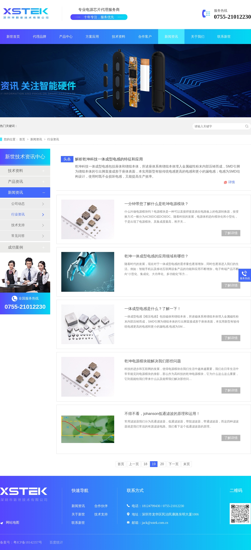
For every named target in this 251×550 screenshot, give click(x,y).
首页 (22, 139)
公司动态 (18, 203)
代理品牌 (39, 36)
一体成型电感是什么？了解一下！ (152, 309)
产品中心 (66, 36)
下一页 (174, 464)
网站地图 (12, 522)
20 (162, 464)
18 (145, 464)
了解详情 (231, 233)
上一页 (134, 464)
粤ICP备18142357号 (27, 542)
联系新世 (224, 36)
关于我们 (197, 36)
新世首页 (13, 36)
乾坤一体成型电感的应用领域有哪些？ (156, 256)
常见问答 (18, 236)
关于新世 (78, 514)
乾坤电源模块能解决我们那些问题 (152, 361)
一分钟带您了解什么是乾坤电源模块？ (156, 204)
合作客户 (145, 36)
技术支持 (18, 225)
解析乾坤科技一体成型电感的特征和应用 (109, 159)
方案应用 (92, 36)
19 (154, 464)
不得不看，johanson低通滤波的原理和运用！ (162, 414)
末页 (186, 464)
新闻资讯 (171, 36)
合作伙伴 (101, 506)
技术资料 (118, 36)
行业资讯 (53, 139)
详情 (231, 182)
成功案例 (15, 247)
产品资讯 (15, 181)
